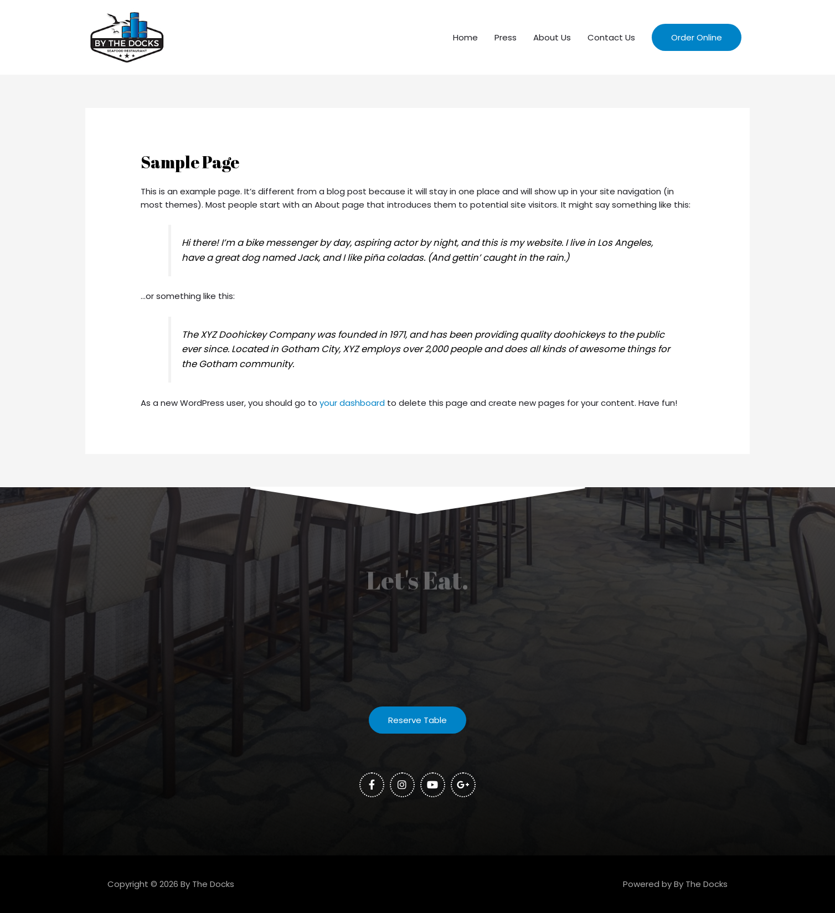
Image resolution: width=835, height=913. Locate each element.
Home (465, 37)
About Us (552, 37)
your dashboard (352, 403)
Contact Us (611, 37)
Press (505, 37)
